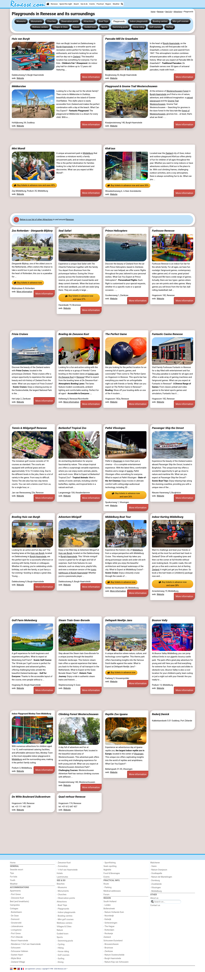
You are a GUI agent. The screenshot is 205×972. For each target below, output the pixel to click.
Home (13, 862)
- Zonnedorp (62, 866)
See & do (84, 4)
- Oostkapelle (156, 873)
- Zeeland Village (17, 962)
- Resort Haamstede (19, 940)
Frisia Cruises (20, 334)
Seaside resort (16, 869)
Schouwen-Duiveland (112, 940)
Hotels (60, 873)
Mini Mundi (18, 148)
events (130, 471)
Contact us (155, 905)
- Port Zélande (16, 937)
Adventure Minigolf (70, 517)
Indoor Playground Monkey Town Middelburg (31, 714)
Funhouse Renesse (163, 230)
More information (91, 77)
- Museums (62, 887)
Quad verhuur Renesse (72, 796)
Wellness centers (40, 27)
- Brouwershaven (111, 944)
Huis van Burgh (21, 38)
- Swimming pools (65, 941)
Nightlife (107, 870)
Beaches (61, 884)
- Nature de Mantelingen (161, 877)
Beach (76, 4)
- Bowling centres (64, 916)
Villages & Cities (60, 27)
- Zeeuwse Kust (17, 898)
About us (154, 898)
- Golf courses (63, 955)
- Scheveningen (110, 923)
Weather (116, 4)
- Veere (153, 866)
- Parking (107, 887)
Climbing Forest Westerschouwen (79, 714)
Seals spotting (109, 866)
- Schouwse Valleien (19, 951)
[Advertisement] (95, 136)
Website (20, 78)
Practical (100, 4)
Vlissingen (117, 461)
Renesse (54, 4)
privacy (38, 969)
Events (92, 4)
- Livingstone (15, 930)
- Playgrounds (63, 909)
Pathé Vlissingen (115, 428)
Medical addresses (112, 891)
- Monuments (63, 891)
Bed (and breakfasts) (19, 901)
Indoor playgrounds (138, 21)
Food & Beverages (111, 873)
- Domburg (155, 880)
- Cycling (60, 944)
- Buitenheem (16, 912)
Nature (76, 27)
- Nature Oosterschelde (113, 955)
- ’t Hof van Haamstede (67, 870)
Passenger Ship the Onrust (168, 428)
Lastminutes (62, 877)
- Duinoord (14, 919)
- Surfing (60, 958)
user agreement (30, 969)
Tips (12, 873)
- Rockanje (108, 933)
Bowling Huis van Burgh (26, 517)
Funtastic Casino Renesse (167, 334)
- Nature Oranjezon (158, 870)
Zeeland (76, 56)
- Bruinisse (108, 948)
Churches (51, 21)
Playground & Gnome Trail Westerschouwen (131, 86)
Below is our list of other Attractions (36, 219)
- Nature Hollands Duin (113, 912)
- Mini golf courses (65, 919)
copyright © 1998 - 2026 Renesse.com (54, 969)
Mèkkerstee (19, 86)
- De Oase (14, 916)
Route (106, 884)
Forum (106, 894)
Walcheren (155, 862)
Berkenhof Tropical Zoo (72, 428)
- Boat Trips (62, 905)
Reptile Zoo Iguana (116, 714)
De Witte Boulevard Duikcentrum (31, 796)
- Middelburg (156, 891)
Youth (12, 880)
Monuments (36, 21)
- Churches (61, 894)
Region (108, 4)
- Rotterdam (108, 930)
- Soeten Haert (16, 955)
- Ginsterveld (15, 923)
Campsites (15, 905)
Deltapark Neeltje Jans (118, 620)
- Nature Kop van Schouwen (116, 962)
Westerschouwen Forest (177, 91)
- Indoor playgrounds (66, 912)
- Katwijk (107, 919)
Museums (21, 21)
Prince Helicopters (116, 230)
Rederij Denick (160, 714)
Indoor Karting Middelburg (167, 517)
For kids (13, 877)
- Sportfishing (109, 862)
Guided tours (90, 27)
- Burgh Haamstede (112, 958)
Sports (104, 27)
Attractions (89, 21)
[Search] (122, 4)
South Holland (109, 901)
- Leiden (107, 905)
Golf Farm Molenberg (24, 620)
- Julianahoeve (16, 926)
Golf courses (155, 27)
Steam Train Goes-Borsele (74, 620)
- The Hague (108, 926)
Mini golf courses (180, 21)
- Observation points (66, 898)
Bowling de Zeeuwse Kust (74, 334)
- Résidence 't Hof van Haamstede (25, 944)
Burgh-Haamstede (64, 47)
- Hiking (60, 948)
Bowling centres (160, 21)
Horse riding (138, 27)
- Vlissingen (155, 887)
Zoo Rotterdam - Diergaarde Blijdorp (32, 230)
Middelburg (88, 153)
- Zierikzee (108, 951)
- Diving (60, 962)
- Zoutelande (156, 884)
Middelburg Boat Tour (118, 517)
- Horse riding (63, 951)
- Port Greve (15, 894)
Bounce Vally (159, 620)
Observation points (69, 21)
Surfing (169, 27)
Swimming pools (120, 27)
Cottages (14, 908)
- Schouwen (15, 948)
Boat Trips (103, 21)
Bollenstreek (109, 908)
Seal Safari (65, 230)
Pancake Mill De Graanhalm (121, 38)
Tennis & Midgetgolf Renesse (29, 428)
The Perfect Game (116, 334)
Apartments (15, 891)
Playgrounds (119, 21)
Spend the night (65, 4)
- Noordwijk (108, 916)
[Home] (48, 4)
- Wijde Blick (15, 958)
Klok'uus (110, 148)
